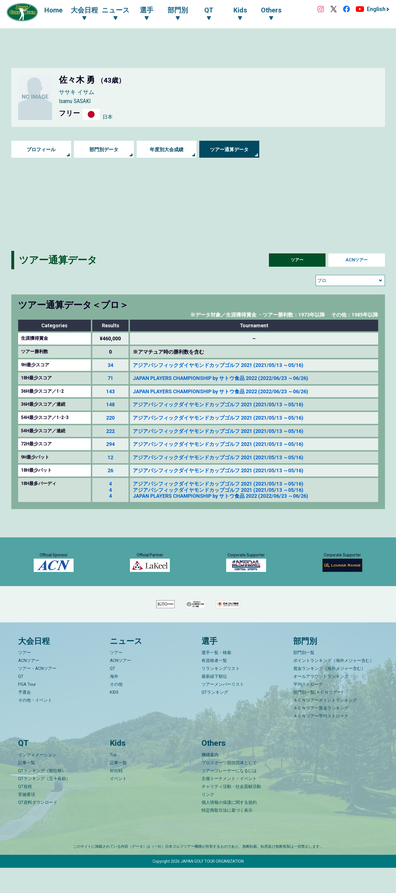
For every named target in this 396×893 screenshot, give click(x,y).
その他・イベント (35, 725)
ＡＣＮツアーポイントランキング (325, 725)
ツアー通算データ (229, 149)
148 (110, 404)
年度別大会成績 (167, 149)
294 (110, 444)
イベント (118, 803)
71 (110, 378)
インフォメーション (37, 780)
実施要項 (26, 819)
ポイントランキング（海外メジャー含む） (333, 685)
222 (110, 431)
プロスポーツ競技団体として (229, 788)
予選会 (24, 717)
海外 (114, 701)
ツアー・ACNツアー (37, 693)
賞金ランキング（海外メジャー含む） (329, 693)
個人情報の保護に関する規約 (229, 827)
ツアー (297, 260)
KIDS (114, 717)
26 (110, 470)
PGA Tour (27, 709)
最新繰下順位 (214, 701)
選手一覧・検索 (216, 677)
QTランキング (215, 717)
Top (113, 780)
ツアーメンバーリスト (223, 709)
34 (110, 365)
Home (56, 11)
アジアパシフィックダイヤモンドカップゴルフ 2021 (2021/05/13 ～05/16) (218, 365)
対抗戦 (116, 795)
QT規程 (25, 811)
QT (20, 701)
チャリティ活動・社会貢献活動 (231, 811)
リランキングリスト (221, 693)
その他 (116, 709)
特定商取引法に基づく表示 (227, 835)
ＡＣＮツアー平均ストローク (320, 741)
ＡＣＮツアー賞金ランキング (320, 733)
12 (110, 457)
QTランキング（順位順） (42, 795)
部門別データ (104, 149)
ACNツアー (356, 260)
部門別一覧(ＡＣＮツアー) (318, 717)
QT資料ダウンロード (37, 827)
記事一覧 (26, 788)
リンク (208, 819)
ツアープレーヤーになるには (229, 795)
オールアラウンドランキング (320, 701)
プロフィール (41, 149)
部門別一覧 (303, 677)
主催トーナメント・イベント (229, 803)
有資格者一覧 (214, 685)
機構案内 (210, 780)
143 (110, 391)
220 (110, 418)
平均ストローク (308, 709)
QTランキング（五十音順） (44, 803)
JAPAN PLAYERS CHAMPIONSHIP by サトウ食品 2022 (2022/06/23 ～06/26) (220, 378)
